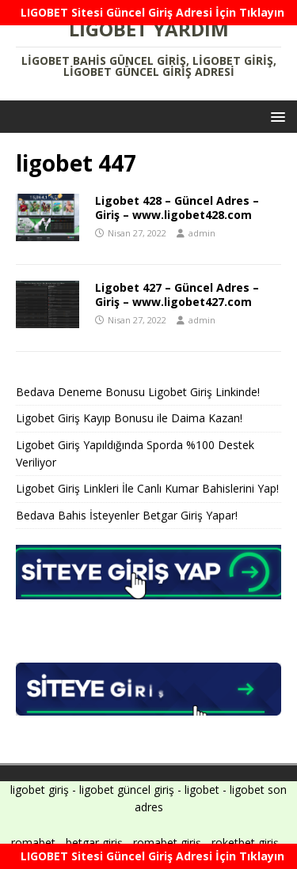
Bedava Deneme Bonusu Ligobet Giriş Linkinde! (138, 391)
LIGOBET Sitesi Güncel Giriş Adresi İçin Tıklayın (152, 12)
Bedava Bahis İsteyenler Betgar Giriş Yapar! (127, 515)
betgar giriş (94, 842)
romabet (33, 842)
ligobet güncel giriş (126, 789)
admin (201, 233)
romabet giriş (167, 842)
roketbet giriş (245, 842)
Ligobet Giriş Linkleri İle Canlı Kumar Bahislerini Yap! (147, 488)
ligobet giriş (39, 789)
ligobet (202, 789)
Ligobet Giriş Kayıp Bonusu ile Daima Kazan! (129, 417)
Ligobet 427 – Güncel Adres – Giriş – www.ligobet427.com (177, 294)
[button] (275, 115)
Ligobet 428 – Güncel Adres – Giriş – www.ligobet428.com (177, 207)
